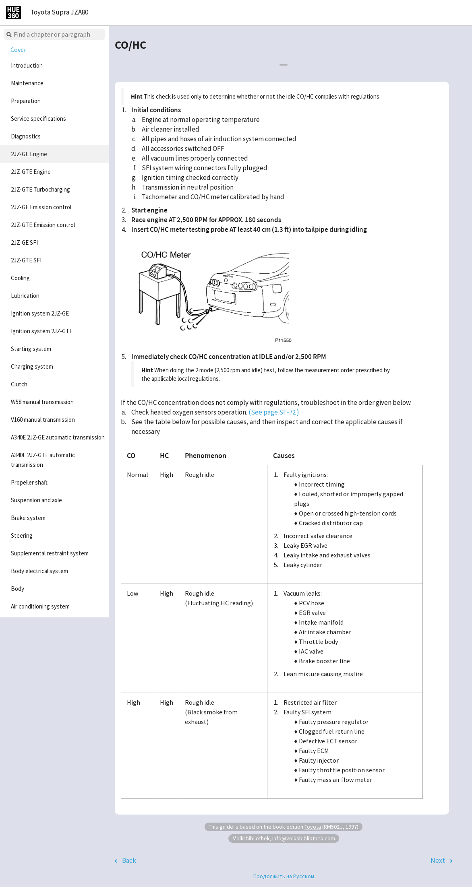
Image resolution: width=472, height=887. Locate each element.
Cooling (20, 278)
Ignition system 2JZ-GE (40, 313)
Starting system (31, 349)
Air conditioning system (40, 606)
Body (17, 588)
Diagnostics (26, 136)
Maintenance (27, 83)
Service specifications (38, 118)
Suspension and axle (36, 500)
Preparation (26, 101)
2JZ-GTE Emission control (43, 225)
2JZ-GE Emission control (41, 207)
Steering (22, 535)
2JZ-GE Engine (29, 154)
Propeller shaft (29, 482)
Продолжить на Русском (283, 876)
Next (438, 860)
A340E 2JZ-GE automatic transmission (58, 437)
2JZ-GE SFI (24, 242)
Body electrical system (39, 571)
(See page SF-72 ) (273, 412)
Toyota (312, 826)
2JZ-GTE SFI (26, 260)
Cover (18, 49)
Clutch (19, 384)
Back (129, 860)
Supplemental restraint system (50, 553)
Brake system (28, 518)
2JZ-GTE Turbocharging (40, 189)
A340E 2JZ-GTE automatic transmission (43, 459)
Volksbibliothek (250, 838)
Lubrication (25, 295)
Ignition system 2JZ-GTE (41, 331)
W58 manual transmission (42, 402)
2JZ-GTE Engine (31, 171)
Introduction (27, 65)
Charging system (32, 366)
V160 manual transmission (43, 419)
